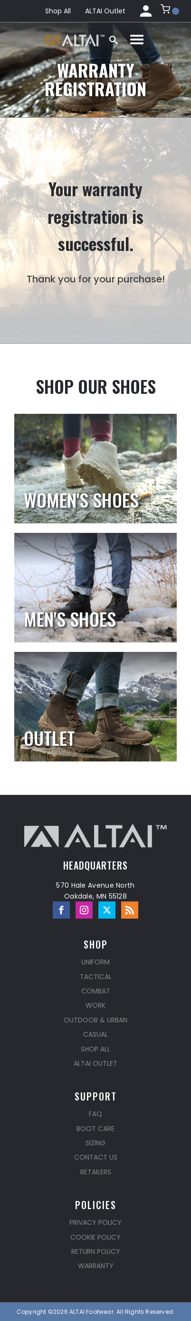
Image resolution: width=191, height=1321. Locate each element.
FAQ (95, 1114)
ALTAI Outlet (105, 11)
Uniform (95, 962)
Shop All (58, 11)
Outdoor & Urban (95, 1020)
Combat (95, 991)
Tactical (96, 976)
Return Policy (95, 1251)
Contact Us (95, 1157)
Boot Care (95, 1128)
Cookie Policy (95, 1237)
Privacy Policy (95, 1222)
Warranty (96, 1266)
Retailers (95, 1172)
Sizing (95, 1143)
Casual (95, 1034)
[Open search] (114, 40)
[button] (169, 11)
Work (95, 1005)
